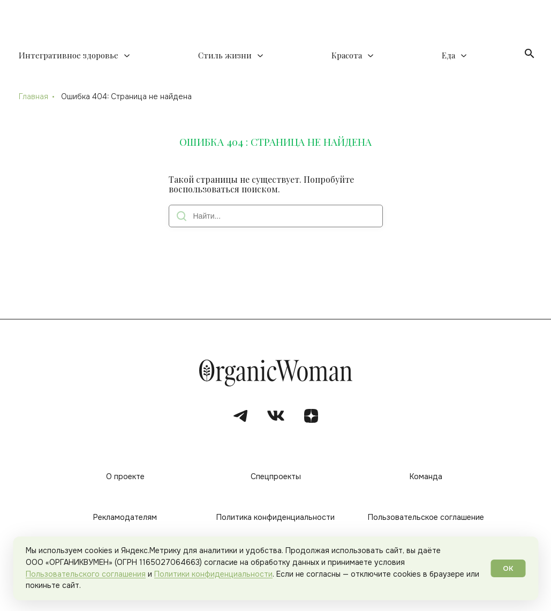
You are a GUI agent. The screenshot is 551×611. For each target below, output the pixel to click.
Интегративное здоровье (68, 55)
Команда (426, 476)
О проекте (125, 476)
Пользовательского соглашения (86, 574)
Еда (448, 55)
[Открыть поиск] (529, 53)
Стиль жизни (225, 55)
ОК (508, 568)
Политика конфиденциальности (275, 517)
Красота (346, 55)
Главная (33, 96)
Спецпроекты (276, 476)
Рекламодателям (125, 517)
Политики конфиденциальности (213, 574)
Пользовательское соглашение (426, 517)
